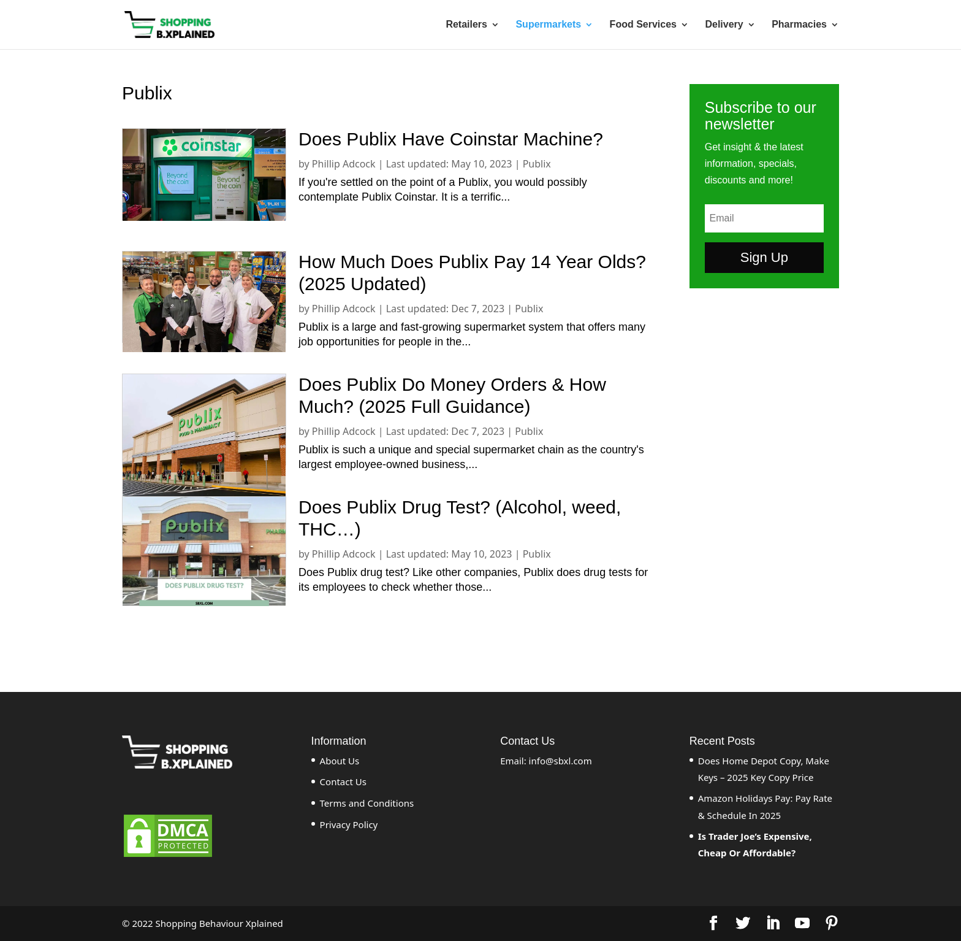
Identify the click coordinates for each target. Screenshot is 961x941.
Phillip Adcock (344, 164)
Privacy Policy (349, 824)
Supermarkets (548, 24)
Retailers (466, 24)
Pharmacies (799, 24)
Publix (537, 164)
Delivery (724, 24)
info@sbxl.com (560, 761)
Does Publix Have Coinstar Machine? (450, 139)
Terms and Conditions (367, 803)
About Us (340, 761)
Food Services (643, 24)
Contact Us (343, 781)
